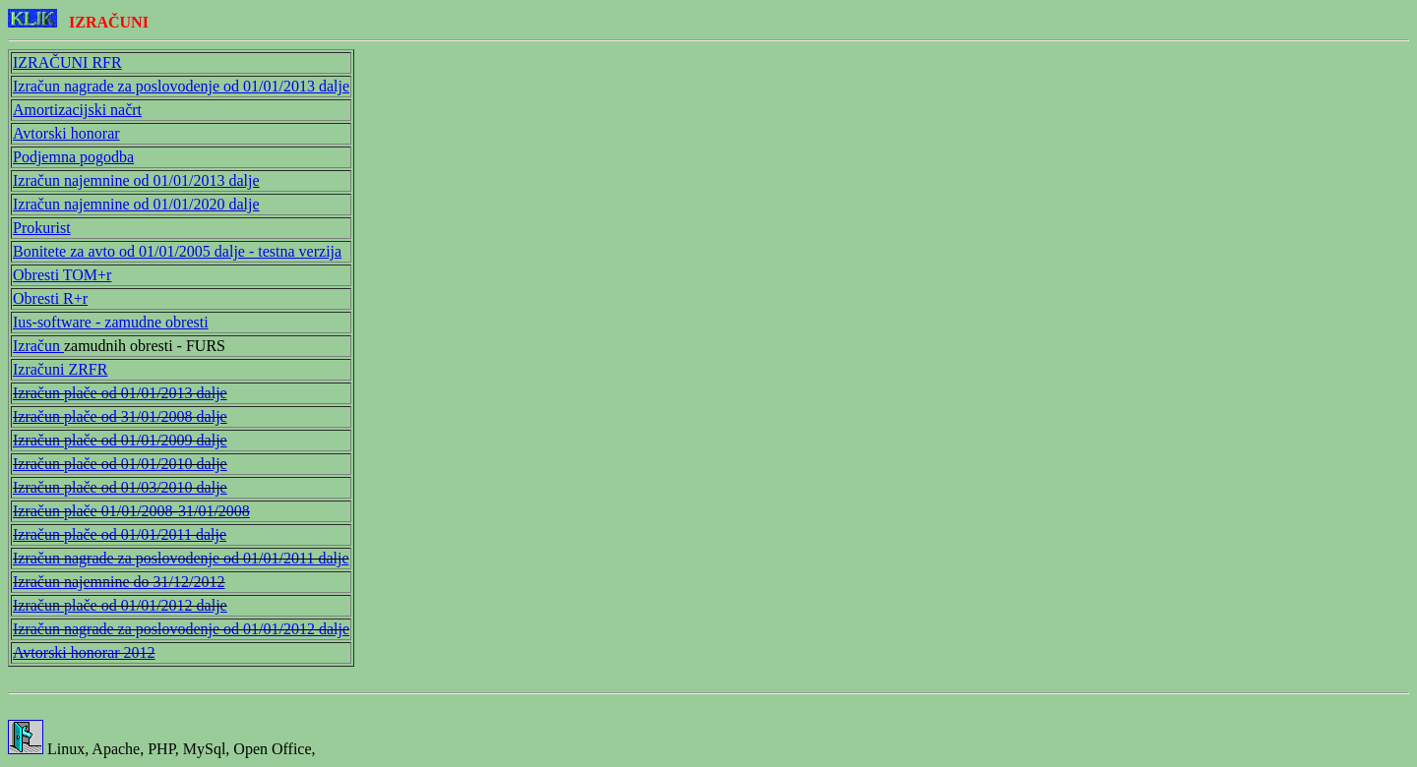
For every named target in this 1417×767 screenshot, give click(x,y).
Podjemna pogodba (73, 156)
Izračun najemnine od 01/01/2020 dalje (136, 204)
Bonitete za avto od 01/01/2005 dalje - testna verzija (177, 251)
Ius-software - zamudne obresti (111, 322)
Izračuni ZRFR (60, 369)
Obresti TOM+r (62, 274)
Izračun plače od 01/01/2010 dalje (120, 463)
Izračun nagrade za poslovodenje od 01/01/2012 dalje (181, 628)
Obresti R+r (50, 298)
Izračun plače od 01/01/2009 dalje (120, 440)
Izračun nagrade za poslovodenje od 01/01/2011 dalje (181, 558)
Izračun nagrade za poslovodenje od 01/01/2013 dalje (181, 86)
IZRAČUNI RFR (67, 62)
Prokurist (42, 227)
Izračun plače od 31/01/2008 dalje (120, 416)
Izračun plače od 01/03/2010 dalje (120, 487)
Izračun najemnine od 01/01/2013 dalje (136, 180)
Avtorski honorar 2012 (84, 652)
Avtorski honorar (66, 133)
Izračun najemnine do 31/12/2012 (119, 581)
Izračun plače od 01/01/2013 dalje (120, 392)
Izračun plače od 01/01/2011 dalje (119, 534)
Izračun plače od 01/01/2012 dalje (120, 605)
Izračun (38, 345)
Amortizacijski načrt (77, 109)
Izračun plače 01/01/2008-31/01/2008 (131, 510)
